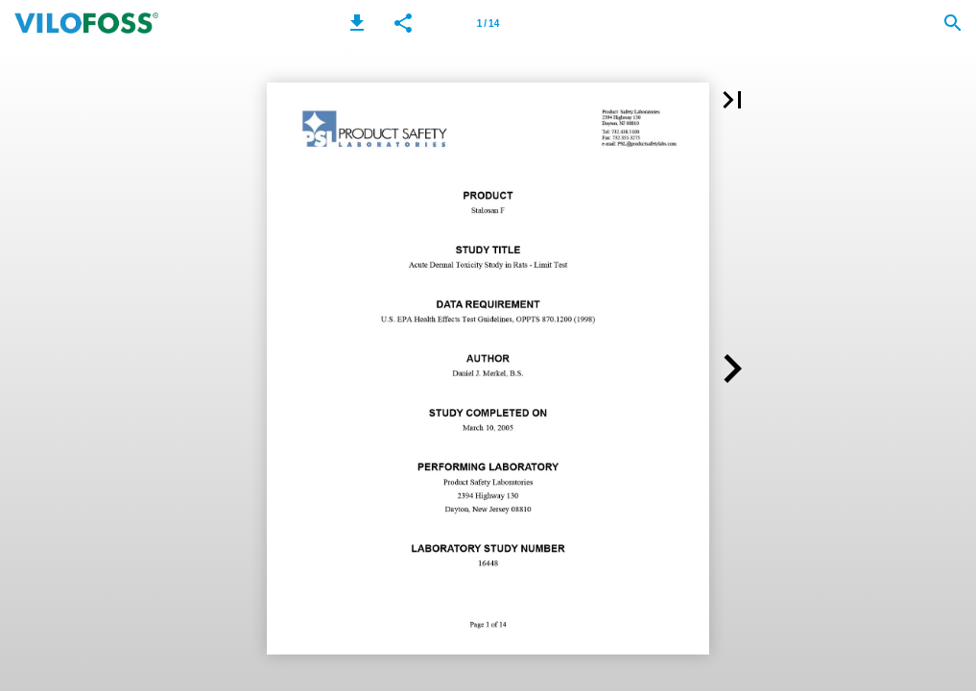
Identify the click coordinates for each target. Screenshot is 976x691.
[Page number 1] (488, 23)
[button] (357, 23)
